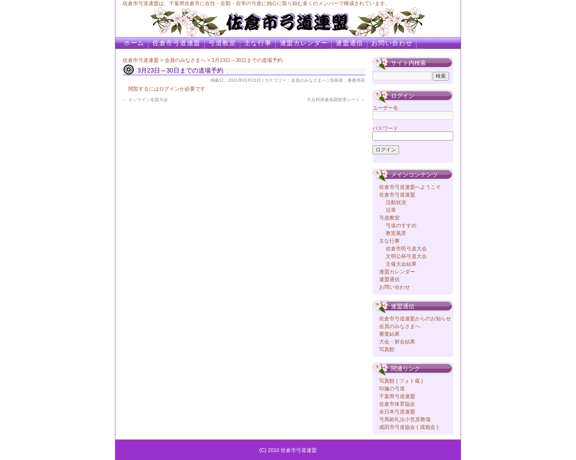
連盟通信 (349, 43)
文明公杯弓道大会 (406, 256)
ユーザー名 (385, 108)
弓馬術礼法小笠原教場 (405, 419)
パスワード (385, 128)
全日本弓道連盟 (397, 412)
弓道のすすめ (401, 225)
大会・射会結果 (397, 342)
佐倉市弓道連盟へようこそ (410, 187)
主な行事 (258, 43)
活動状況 (396, 202)
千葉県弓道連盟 (397, 396)
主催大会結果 (401, 264)
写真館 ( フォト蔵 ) (401, 381)
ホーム (134, 43)
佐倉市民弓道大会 (406, 248)
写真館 (387, 349)
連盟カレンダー (304, 43)
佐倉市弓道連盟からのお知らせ (415, 318)
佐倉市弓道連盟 (176, 43)
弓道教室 (222, 43)
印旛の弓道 (392, 388)
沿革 (391, 210)
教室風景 (396, 233)
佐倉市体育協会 (397, 404)
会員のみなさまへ (185, 60)
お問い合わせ (392, 43)
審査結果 (389, 334)
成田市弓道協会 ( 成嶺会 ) (408, 427)
